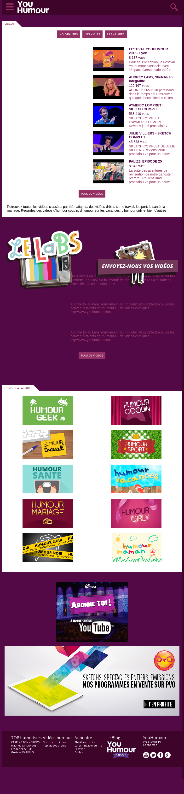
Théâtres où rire (85, 742)
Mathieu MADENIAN (23, 745)
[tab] (68, 32)
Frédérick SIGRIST (22, 749)
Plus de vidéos (92, 193)
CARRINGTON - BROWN (25, 742)
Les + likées (116, 34)
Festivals (80, 749)
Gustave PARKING (22, 752)
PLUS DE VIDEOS (92, 355)
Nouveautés (69, 34)
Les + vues (92, 34)
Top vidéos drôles (54, 745)
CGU (146, 742)
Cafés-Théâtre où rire (88, 745)
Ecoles (79, 752)
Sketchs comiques (54, 742)
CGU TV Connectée (152, 743)
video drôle (34, 7)
